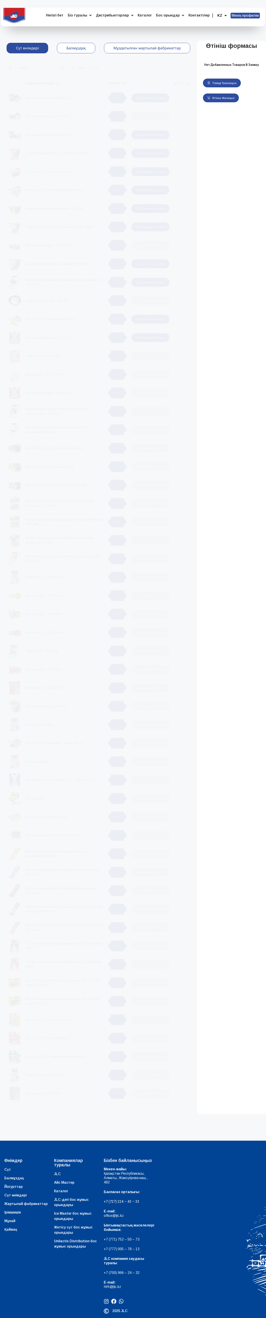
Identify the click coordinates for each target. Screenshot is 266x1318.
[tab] (27, 48)
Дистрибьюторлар (114, 15)
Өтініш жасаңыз (220, 98)
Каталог (145, 15)
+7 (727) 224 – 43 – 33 (121, 1201)
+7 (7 (108, 1239)
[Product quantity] (117, 98)
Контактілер (199, 15)
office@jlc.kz (114, 1215)
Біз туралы (80, 15)
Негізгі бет (54, 15)
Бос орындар (170, 15)
